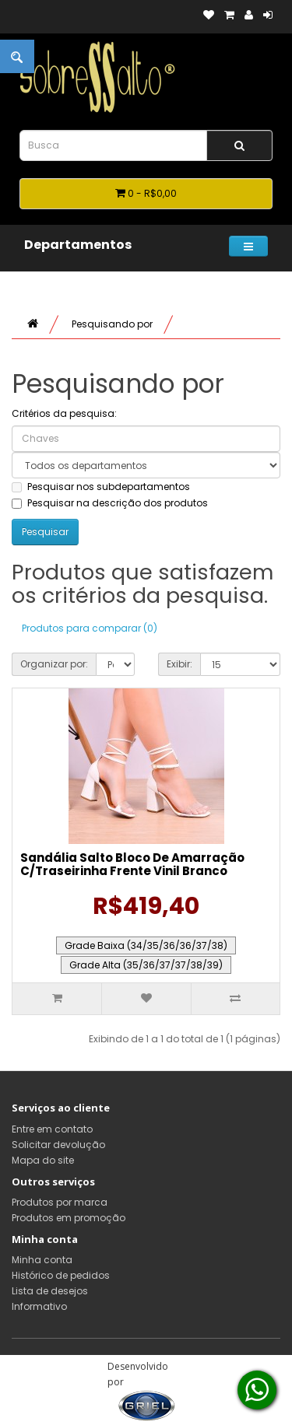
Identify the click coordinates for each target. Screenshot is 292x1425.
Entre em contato (52, 1129)
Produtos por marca (59, 1202)
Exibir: (179, 663)
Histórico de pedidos (61, 1275)
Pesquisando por (112, 324)
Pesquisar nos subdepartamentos (101, 486)
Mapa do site (43, 1160)
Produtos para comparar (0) (89, 628)
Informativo (39, 1306)
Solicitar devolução (58, 1144)
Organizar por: (54, 663)
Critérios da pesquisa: (64, 413)
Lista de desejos (50, 1290)
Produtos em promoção (68, 1217)
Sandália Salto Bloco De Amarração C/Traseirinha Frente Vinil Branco (132, 864)
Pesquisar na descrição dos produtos (110, 502)
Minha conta (42, 1259)
